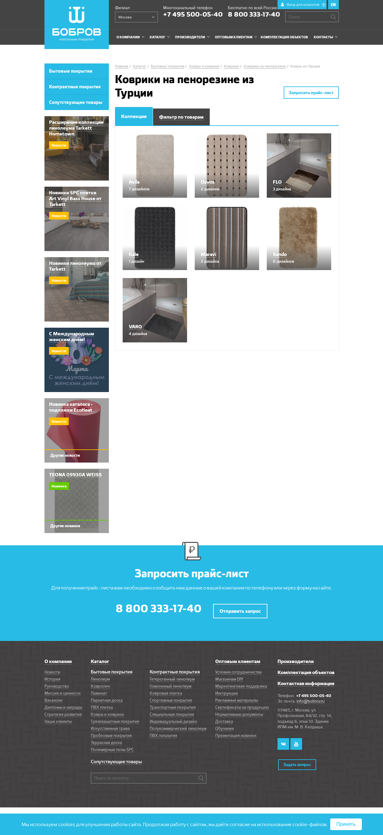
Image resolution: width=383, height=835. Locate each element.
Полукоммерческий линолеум (178, 725)
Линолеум (100, 675)
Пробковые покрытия (111, 732)
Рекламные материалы (236, 697)
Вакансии (53, 697)
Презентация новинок (236, 732)
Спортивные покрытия (171, 697)
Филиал (122, 7)
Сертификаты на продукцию (242, 704)
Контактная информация (306, 680)
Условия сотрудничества (238, 668)
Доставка (224, 718)
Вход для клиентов (306, 4)
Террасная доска (106, 739)
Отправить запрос (240, 608)
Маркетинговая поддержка (241, 683)
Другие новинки (65, 525)
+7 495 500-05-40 (193, 14)
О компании (58, 658)
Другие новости (65, 455)
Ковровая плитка (166, 690)
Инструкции (226, 690)
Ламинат (99, 690)
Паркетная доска (107, 697)
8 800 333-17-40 (254, 14)
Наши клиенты (58, 718)
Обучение (224, 725)
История (52, 675)
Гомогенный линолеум (170, 683)
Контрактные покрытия (175, 669)
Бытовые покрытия (111, 669)
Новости (52, 668)
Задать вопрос (297, 759)
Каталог (100, 658)
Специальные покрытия (172, 711)
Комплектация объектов (306, 669)
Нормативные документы (239, 711)
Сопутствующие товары (116, 758)
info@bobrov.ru (310, 698)
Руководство (56, 683)
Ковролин (100, 683)
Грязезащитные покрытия (115, 718)
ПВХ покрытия (163, 732)
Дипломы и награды (63, 704)
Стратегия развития (63, 711)
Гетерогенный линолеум (172, 675)
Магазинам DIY (229, 675)
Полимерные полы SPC (112, 746)
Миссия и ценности (62, 690)
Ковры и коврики (107, 711)
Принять (346, 824)
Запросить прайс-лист (311, 92)
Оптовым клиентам (237, 658)
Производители (296, 658)
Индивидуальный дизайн (173, 718)
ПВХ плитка (102, 704)
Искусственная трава (110, 725)
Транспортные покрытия (173, 704)
